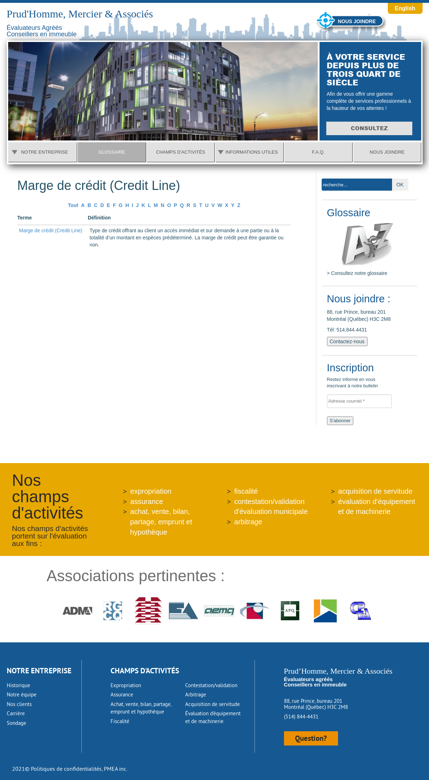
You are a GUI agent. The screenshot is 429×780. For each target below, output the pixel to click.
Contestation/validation (211, 685)
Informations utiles (251, 152)
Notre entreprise (44, 152)
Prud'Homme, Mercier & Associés (80, 14)
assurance (146, 501)
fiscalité (246, 491)
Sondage (16, 723)
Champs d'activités (180, 152)
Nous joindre (357, 21)
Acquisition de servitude (212, 704)
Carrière (16, 713)
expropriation (151, 491)
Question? (311, 738)
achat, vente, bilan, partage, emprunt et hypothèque (161, 522)
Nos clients (19, 704)
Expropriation (126, 685)
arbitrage (248, 522)
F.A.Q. (318, 152)
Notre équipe (22, 694)
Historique (18, 685)
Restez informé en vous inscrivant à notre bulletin (361, 376)
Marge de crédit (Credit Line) (50, 230)
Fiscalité (120, 721)
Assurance (122, 694)
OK (399, 184)
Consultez (370, 128)
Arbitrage (195, 694)
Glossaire (111, 152)
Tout (73, 205)
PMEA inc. (115, 768)
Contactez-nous (347, 341)
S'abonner (340, 420)
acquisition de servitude (375, 491)
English (405, 8)
